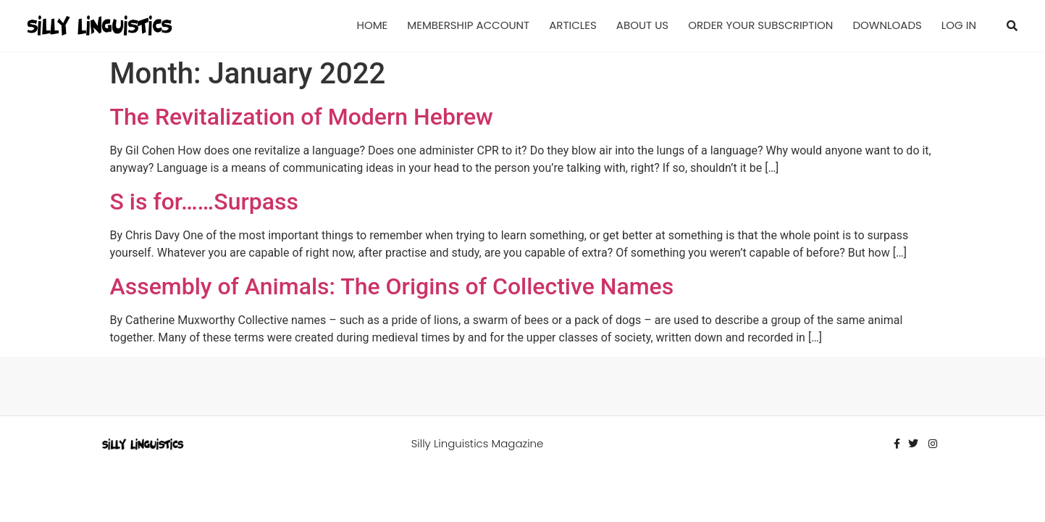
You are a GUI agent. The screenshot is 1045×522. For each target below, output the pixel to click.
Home (372, 25)
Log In (958, 25)
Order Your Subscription (760, 25)
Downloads (886, 25)
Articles (573, 25)
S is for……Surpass (204, 201)
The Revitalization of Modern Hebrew (301, 116)
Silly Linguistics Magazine (477, 443)
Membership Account (468, 25)
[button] (1012, 25)
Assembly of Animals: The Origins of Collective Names (392, 286)
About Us (642, 25)
